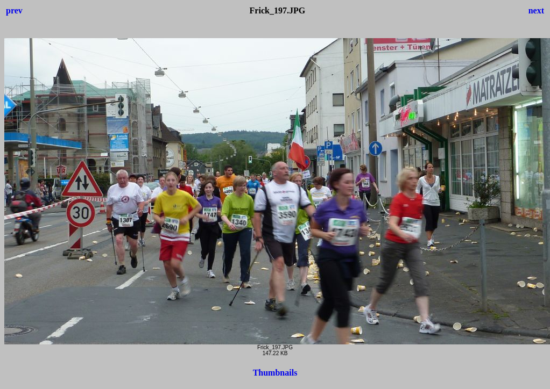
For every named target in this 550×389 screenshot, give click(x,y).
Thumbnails (275, 372)
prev (14, 10)
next (536, 10)
